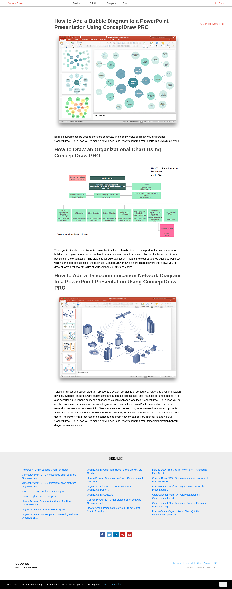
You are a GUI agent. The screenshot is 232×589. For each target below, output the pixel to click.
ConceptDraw (15, 3)
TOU (215, 563)
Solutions (94, 3)
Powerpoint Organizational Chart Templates (45, 469)
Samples (111, 3)
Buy (125, 3)
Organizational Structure (100, 494)
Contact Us (177, 563)
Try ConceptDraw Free (211, 23)
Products (77, 3)
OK (223, 584)
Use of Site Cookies (112, 584)
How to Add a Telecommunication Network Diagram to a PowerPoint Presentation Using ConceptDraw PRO (117, 282)
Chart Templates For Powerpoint (39, 496)
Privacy (206, 563)
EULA (198, 563)
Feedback (189, 563)
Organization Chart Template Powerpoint (43, 509)
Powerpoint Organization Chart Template (43, 491)
